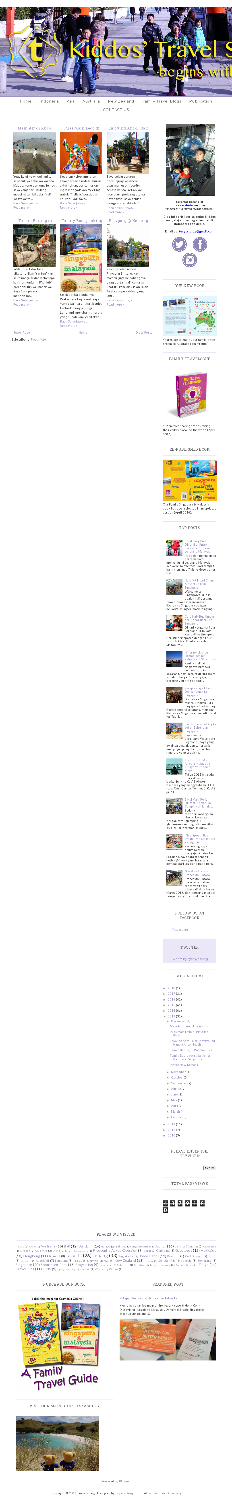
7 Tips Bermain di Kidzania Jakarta (149, 1298)
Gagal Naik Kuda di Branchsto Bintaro (198, 873)
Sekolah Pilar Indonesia (175, 1260)
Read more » (22, 207)
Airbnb (20, 1246)
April (175, 1106)
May (174, 1100)
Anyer (32, 1246)
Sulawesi (122, 1264)
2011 (172, 1130)
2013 (172, 1016)
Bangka (106, 1246)
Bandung (86, 1246)
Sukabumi (106, 1264)
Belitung (121, 1246)
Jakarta (74, 1255)
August (176, 1089)
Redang (149, 1261)
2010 (172, 1135)
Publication (200, 101)
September (179, 1083)
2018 (172, 988)
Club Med (41, 1250)
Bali (67, 1246)
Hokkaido (208, 1250)
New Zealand (121, 101)
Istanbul (54, 1256)
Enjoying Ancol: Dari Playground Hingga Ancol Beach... (192, 1042)
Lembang (61, 1260)
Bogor (161, 1246)
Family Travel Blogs (161, 101)
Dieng (56, 1250)
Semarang (204, 1260)
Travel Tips (25, 1269)
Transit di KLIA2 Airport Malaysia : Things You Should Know (198, 765)
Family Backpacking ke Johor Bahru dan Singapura (200, 727)
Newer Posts (22, 332)
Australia (91, 101)
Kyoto (212, 1256)
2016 (172, 999)
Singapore (24, 1265)
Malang (78, 1261)
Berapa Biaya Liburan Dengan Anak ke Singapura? (199, 691)
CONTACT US (116, 110)
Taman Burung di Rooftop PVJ (191, 1050)
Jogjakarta (126, 1256)
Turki (47, 1269)
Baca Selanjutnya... (27, 203)
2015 (172, 1005)
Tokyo (204, 1265)
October (177, 1077)
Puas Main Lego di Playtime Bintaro (189, 1033)
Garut (147, 1250)
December (178, 1021)
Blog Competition (141, 1246)
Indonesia (49, 101)
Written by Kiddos (106, 1269)
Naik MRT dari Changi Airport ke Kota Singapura (200, 584)
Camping (192, 1246)
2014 (172, 1010)
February (178, 1117)
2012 (172, 1124)
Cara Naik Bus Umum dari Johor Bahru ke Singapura (199, 620)
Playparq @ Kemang (128, 220)
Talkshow (139, 1265)
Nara (106, 1261)
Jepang (100, 1255)
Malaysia (93, 1260)
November (179, 1072)
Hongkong (31, 1256)
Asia (71, 101)
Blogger (124, 1481)
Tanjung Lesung (160, 1264)
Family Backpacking (76, 1250)
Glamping (163, 1250)
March (176, 1111)
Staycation (84, 1265)
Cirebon (25, 1250)
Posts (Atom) (40, 339)
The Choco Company (167, 1493)
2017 (172, 993)
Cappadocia (209, 1246)
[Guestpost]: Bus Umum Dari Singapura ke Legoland (200, 839)
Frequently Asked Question (115, 1250)
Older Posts (143, 332)
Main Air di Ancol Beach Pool (190, 1026)
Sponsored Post (54, 1265)
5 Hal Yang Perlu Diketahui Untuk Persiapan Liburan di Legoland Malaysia (199, 546)
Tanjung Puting (184, 1265)
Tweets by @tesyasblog (189, 959)
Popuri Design (125, 1493)
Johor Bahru (149, 1256)
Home (26, 101)
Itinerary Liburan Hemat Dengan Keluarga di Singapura (200, 656)
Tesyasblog (180, 929)
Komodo (173, 1256)
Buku (178, 1246)
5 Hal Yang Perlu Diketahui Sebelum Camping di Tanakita (199, 803)
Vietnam (85, 1269)
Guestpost (183, 1250)
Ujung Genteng (66, 1269)
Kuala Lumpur (194, 1256)
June (174, 1094)
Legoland (42, 1260)
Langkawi (26, 1261)
